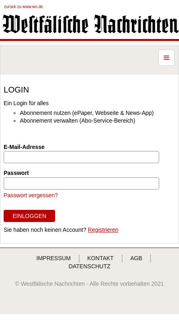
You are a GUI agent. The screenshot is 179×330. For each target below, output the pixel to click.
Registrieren (103, 229)
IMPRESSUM (53, 258)
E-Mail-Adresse (24, 147)
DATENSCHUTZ (89, 266)
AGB (136, 258)
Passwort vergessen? (31, 195)
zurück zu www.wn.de (23, 6)
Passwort (16, 173)
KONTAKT (100, 258)
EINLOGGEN (29, 216)
